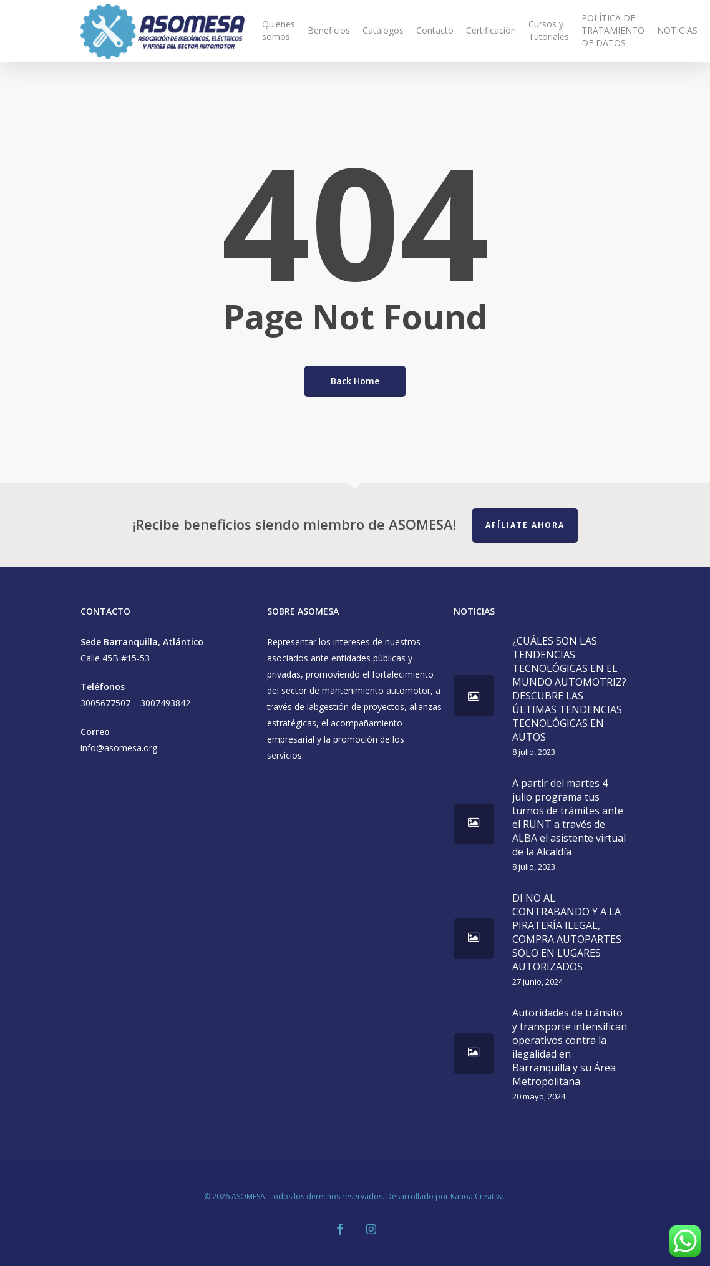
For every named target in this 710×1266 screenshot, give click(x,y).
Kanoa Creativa (478, 1196)
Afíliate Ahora (525, 525)
